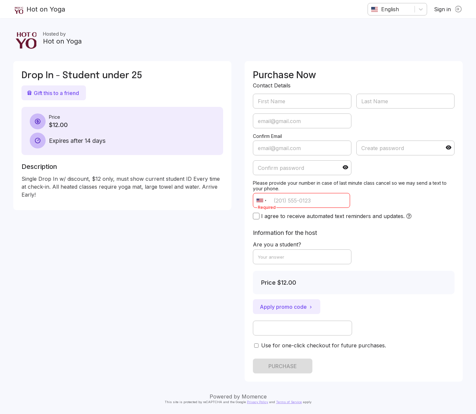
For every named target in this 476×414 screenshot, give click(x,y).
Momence (254, 396)
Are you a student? (277, 244)
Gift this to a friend (53, 93)
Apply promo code (286, 306)
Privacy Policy (257, 402)
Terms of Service (289, 402)
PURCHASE (282, 366)
